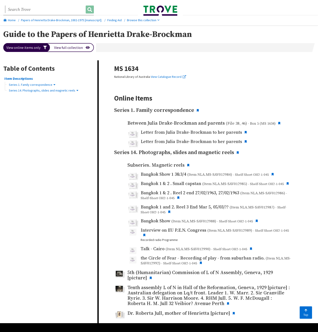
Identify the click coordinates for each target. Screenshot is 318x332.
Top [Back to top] (305, 313)
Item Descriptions (18, 78)
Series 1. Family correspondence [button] (32, 85)
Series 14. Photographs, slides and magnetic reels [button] (43, 90)
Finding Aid (114, 20)
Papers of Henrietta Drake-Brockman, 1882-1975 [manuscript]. (61, 20)
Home (9, 20)
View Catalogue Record (168, 77)
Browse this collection (143, 20)
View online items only (26, 47)
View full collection (72, 47)
